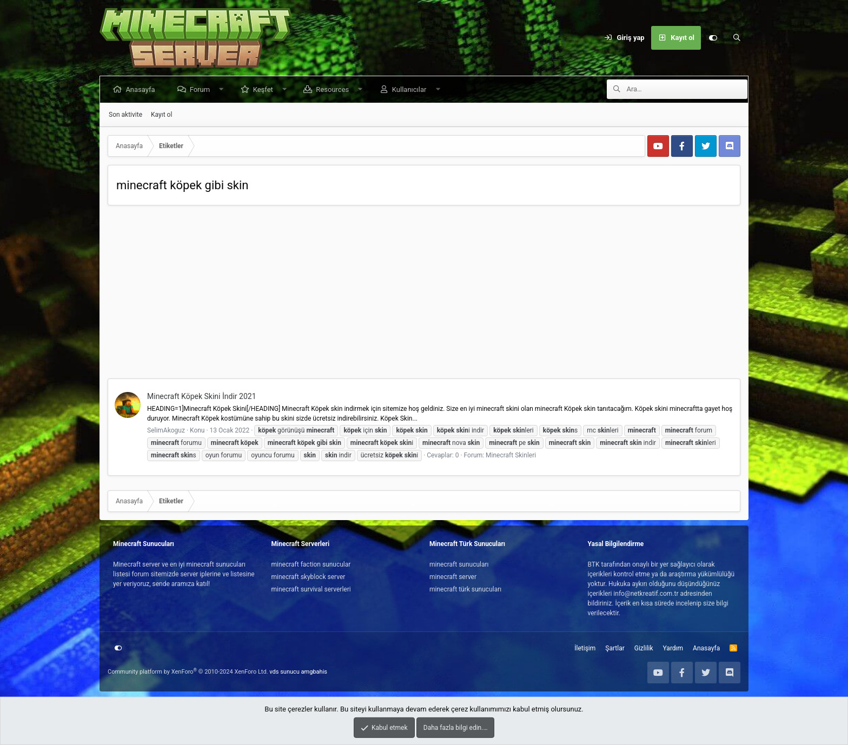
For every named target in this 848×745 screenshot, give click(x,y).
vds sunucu (284, 671)
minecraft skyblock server (308, 577)
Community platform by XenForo (188, 671)
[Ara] (736, 38)
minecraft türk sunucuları (465, 589)
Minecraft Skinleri (511, 455)
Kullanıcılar (411, 89)
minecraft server (452, 577)
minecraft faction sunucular (311, 564)
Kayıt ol (161, 114)
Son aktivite (125, 114)
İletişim (584, 648)
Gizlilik (643, 648)
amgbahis (314, 671)
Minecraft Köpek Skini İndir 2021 (201, 396)
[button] (223, 89)
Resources (334, 89)
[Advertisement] (424, 294)
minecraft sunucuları (459, 564)
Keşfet (265, 89)
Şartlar (614, 648)
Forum (201, 89)
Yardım (673, 648)
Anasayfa (142, 89)
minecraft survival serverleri (311, 589)
